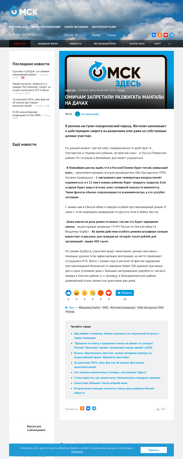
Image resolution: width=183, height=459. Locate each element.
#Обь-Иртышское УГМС (150, 307)
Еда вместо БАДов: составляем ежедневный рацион (31, 73)
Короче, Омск (137, 43)
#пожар (70, 311)
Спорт (157, 43)
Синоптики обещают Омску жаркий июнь (101, 383)
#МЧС (105, 307)
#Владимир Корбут (90, 307)
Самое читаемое (76, 27)
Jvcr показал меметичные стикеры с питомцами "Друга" (110, 372)
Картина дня (18, 27)
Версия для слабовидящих (36, 428)
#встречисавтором (105, 43)
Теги (71, 307)
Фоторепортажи (104, 27)
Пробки (96, 34)
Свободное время (47, 43)
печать (121, 90)
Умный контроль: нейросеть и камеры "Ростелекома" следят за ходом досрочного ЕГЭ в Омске (31, 87)
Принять (153, 450)
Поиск (168, 26)
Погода (68, 34)
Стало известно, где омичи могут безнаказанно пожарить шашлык (117, 377)
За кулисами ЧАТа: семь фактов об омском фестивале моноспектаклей (31, 102)
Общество (20, 43)
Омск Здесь (23, 12)
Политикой (77, 451)
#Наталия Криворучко (122, 307)
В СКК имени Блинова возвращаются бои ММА (27, 113)
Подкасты (75, 43)
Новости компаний (46, 27)
